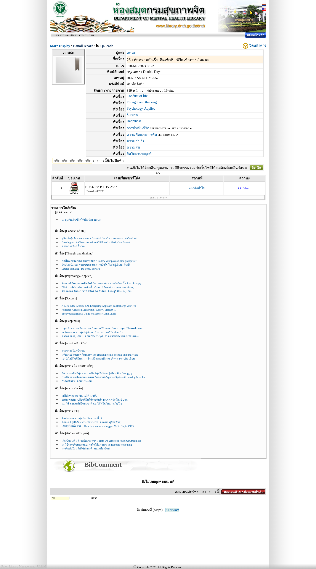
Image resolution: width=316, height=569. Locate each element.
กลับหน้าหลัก (255, 35)
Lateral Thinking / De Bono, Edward (81, 268)
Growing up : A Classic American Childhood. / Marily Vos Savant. (96, 242)
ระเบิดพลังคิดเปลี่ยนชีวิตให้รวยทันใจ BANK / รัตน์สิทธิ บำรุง (95, 399)
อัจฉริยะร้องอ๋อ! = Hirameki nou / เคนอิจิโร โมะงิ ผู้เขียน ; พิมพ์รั (96, 264)
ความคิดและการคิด (142, 134)
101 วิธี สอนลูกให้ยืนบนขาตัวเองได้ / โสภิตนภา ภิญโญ (92, 403)
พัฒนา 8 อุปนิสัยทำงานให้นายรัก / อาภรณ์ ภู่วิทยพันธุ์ (91, 422)
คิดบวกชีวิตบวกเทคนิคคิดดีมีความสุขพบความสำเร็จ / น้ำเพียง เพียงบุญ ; (102, 283)
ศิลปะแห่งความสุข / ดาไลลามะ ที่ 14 (82, 418)
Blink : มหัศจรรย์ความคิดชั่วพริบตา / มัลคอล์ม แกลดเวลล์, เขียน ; (98, 287)
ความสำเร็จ (135, 141)
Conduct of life (137, 96)
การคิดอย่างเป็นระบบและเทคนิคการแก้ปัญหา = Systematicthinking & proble (103, 377)
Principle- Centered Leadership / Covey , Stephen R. (89, 309)
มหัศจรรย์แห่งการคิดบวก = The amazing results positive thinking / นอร (100, 354)
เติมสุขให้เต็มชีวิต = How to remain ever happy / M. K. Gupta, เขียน (98, 426)
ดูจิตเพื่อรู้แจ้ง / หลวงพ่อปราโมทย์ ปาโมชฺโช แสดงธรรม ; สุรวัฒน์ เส (99, 238)
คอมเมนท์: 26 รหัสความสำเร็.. (243, 492)
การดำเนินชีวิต (138, 128)
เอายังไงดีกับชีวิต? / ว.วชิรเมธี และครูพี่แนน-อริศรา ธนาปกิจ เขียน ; (99, 358)
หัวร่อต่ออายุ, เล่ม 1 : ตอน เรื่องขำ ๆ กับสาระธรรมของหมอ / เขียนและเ (100, 336)
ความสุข (133, 147)
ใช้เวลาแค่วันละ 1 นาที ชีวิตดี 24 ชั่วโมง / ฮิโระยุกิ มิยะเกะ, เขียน (97, 291)
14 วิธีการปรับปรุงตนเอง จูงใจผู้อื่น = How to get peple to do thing (97, 444)
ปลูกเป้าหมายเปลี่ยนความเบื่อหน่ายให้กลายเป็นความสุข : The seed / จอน (102, 328)
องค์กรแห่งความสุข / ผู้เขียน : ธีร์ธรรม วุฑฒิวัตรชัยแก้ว (92, 332)
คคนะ (131, 52)
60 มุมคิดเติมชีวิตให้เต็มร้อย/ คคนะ (81, 219)
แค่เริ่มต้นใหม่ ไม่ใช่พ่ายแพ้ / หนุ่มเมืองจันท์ (86, 448)
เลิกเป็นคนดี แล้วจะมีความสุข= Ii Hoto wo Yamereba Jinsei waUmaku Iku (101, 440)
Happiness (134, 121)
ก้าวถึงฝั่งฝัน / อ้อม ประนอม (77, 381)
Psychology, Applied (141, 108)
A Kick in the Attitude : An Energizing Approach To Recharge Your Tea (99, 305)
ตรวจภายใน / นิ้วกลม (73, 246)
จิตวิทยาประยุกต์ (139, 153)
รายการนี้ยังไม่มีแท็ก (108, 161)
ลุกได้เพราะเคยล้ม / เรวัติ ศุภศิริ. (79, 395)
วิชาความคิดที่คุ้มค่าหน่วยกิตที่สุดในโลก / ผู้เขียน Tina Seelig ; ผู (97, 373)
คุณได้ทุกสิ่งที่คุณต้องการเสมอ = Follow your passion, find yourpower (99, 260)
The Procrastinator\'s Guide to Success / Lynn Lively (89, 313)
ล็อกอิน (256, 167)
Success (132, 115)
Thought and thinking (142, 102)
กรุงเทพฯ (172, 510)
